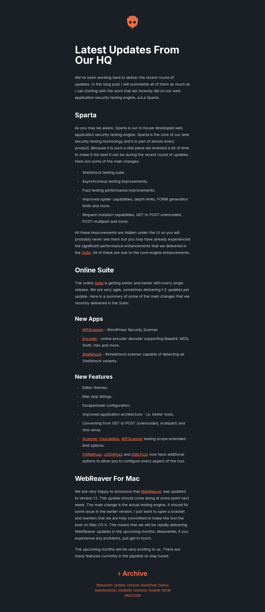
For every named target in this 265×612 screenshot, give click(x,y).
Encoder (89, 338)
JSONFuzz (113, 454)
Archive (132, 573)
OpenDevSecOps (106, 590)
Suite (86, 252)
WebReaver (151, 491)
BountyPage (149, 584)
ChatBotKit (125, 590)
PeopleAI (154, 590)
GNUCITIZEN (132, 595)
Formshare (140, 590)
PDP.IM (166, 590)
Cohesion (133, 584)
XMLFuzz (139, 454)
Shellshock (92, 354)
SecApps (120, 584)
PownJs (163, 584)
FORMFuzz (92, 454)
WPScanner (93, 330)
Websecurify (104, 584)
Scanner (89, 439)
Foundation (109, 439)
